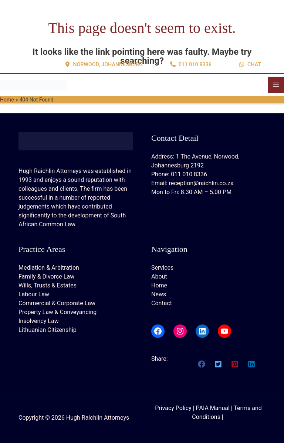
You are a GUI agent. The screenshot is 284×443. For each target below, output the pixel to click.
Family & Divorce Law (46, 276)
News (158, 294)
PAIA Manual (213, 408)
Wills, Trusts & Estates (47, 285)
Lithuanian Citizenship (47, 329)
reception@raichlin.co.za (201, 183)
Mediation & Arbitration (48, 267)
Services (162, 267)
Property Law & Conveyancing (57, 312)
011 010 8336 (189, 174)
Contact (161, 303)
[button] (104, 36)
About (159, 276)
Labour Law (33, 294)
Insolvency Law (38, 320)
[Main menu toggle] (276, 85)
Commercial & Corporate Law (56, 303)
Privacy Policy (173, 408)
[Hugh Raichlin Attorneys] (33, 84)
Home (159, 285)
